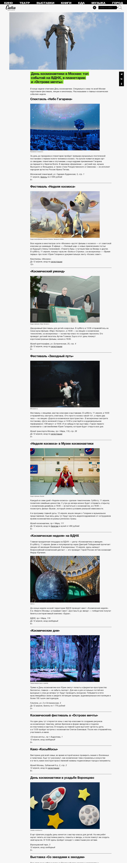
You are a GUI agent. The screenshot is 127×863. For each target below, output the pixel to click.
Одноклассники (121, 83)
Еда (81, 3)
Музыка (98, 3)
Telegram (121, 74)
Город (117, 3)
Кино (8, 3)
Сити (11, 7)
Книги (66, 3)
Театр (24, 3)
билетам (54, 526)
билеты (43, 177)
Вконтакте (121, 79)
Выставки (45, 3)
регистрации (56, 262)
